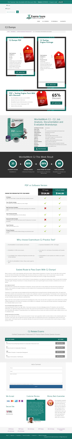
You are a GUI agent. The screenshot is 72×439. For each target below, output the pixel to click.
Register (8, 8)
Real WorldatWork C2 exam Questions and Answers (18, 244)
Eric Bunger (37, 419)
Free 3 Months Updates (11, 202)
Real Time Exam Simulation (12, 207)
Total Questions (59, 169)
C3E (7, 351)
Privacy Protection (10, 230)
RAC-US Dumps (51, 429)
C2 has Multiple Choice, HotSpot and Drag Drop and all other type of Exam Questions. (21, 256)
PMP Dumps (20, 429)
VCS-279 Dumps (21, 431)
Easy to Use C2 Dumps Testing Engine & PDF (20, 104)
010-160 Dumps (11, 431)
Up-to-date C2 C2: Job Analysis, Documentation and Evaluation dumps (52, 251)
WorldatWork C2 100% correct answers (16, 250)
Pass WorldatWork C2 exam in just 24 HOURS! (20, 98)
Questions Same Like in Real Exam (18, 100)
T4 (6, 355)
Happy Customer (37, 421)
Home (38, 21)
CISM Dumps (11, 429)
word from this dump (43, 169)
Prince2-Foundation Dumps (61, 429)
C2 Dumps (8, 197)
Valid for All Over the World (16, 106)
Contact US (34, 435)
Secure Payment (9, 225)
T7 (6, 342)
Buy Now (61, 343)
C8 (6, 346)
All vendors (45, 21)
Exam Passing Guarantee (11, 213)
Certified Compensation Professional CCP (24, 31)
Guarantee (63, 21)
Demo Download (42, 148)
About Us (12, 435)
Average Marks (28, 169)
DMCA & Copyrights (43, 435)
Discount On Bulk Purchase (12, 218)
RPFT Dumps (41, 429)
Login (8, 5)
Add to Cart (22, 72)
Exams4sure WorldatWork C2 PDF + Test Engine (49, 244)
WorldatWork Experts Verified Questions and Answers (22, 102)
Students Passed (13, 169)
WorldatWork (13, 31)
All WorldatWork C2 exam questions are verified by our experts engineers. (52, 256)
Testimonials (54, 21)
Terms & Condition (26, 435)
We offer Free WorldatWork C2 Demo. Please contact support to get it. (21, 262)
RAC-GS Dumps (31, 429)
